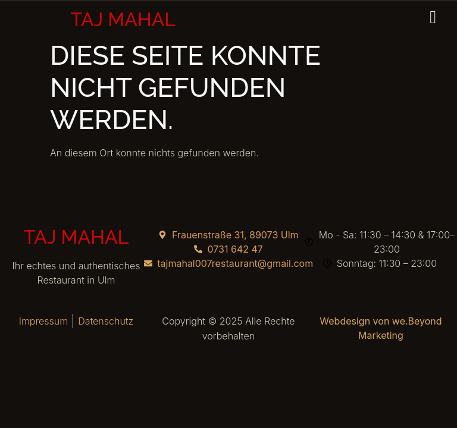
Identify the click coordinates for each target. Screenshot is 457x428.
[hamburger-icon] (434, 17)
